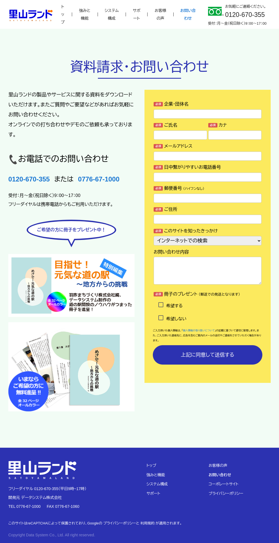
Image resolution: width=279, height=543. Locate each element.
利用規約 (147, 523)
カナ (217, 125)
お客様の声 (160, 14)
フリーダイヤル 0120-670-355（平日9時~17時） (47, 488)
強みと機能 (84, 14)
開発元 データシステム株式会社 (35, 497)
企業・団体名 (171, 104)
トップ (63, 14)
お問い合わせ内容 (171, 252)
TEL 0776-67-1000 (24, 506)
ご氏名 (165, 125)
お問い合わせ (188, 14)
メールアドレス (173, 146)
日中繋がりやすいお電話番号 (187, 167)
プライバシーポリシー (226, 493)
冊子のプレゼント (197, 294)
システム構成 (112, 14)
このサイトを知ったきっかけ (186, 231)
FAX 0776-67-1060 (63, 506)
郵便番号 (179, 188)
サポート (136, 14)
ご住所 (165, 209)
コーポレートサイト (224, 484)
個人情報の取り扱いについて (199, 330)
